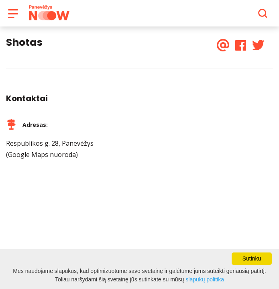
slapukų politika (204, 279)
